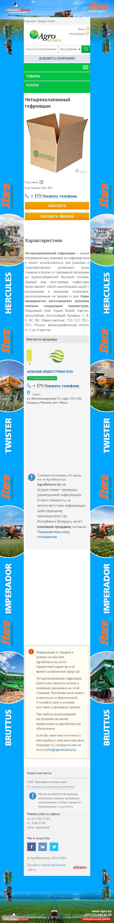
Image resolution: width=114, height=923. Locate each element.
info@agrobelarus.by (61, 749)
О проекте (30, 21)
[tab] (57, 76)
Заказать (57, 205)
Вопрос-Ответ (46, 21)
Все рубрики (70, 49)
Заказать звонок (57, 216)
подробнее (65, 806)
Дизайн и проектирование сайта (46, 867)
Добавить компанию (57, 58)
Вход (81, 29)
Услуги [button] (32, 85)
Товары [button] (33, 76)
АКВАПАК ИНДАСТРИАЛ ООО (50, 371)
